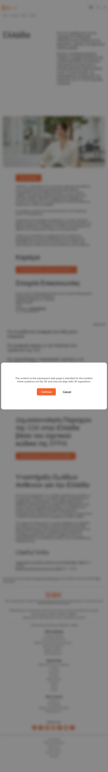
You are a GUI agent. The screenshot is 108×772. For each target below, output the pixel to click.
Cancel (67, 391)
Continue (46, 391)
